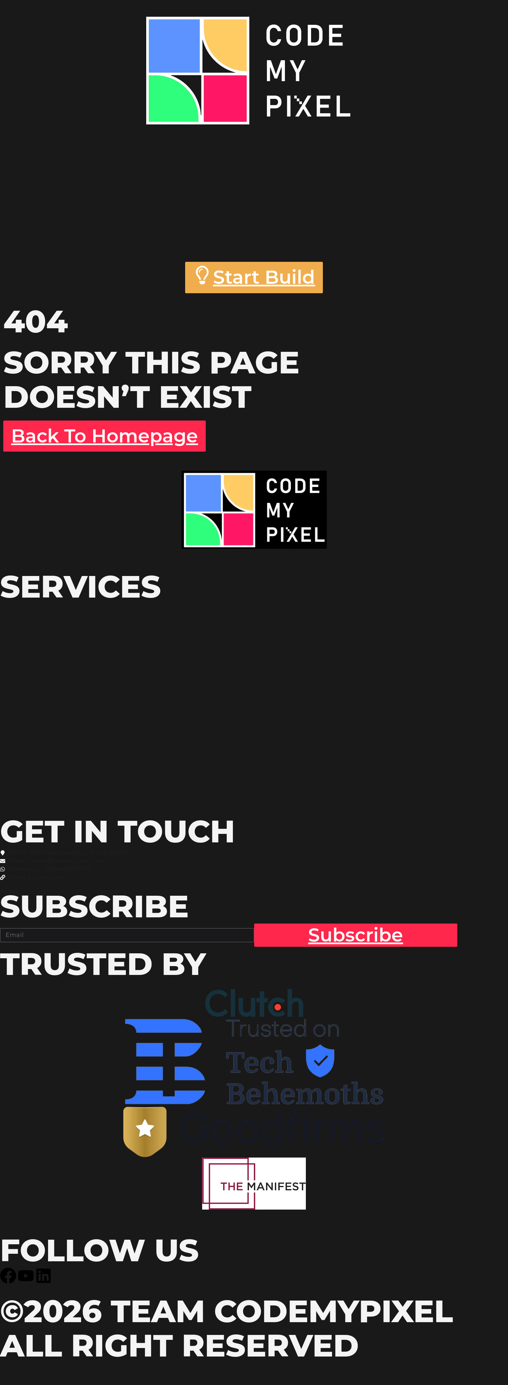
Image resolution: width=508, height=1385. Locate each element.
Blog (142, 240)
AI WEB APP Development (239, 747)
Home (101, 154)
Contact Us (306, 240)
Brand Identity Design (215, 627)
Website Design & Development (166, 687)
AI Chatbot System (178, 790)
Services (376, 154)
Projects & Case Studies (254, 197)
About (224, 154)
